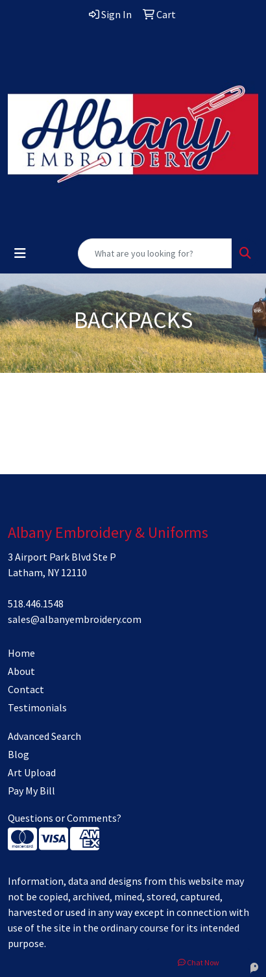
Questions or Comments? (64, 817)
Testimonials (37, 707)
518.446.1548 (36, 603)
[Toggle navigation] (20, 253)
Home (21, 652)
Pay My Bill (31, 790)
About (21, 671)
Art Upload (32, 772)
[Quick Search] (155, 253)
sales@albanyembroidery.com (74, 619)
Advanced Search (44, 736)
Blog (18, 754)
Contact (26, 689)
